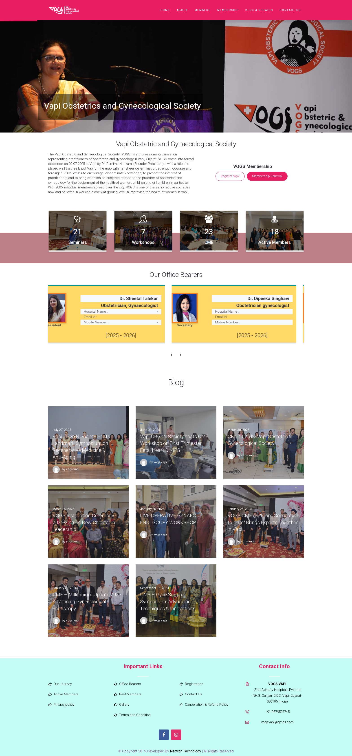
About (182, 10)
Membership (228, 10)
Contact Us (290, 10)
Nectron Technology (185, 751)
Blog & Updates (259, 10)
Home (165, 10)
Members (203, 10)
